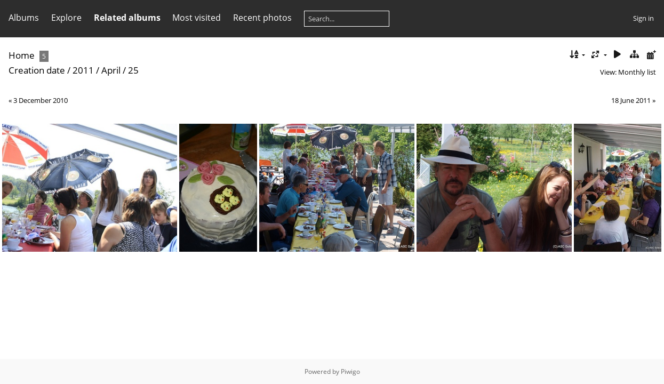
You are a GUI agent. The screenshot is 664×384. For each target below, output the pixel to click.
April (111, 70)
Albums (24, 17)
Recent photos (262, 17)
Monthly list (637, 72)
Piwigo (350, 371)
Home (22, 55)
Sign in (643, 18)
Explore (66, 17)
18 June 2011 (631, 100)
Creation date (37, 70)
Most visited (196, 17)
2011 (83, 70)
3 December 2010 (40, 100)
